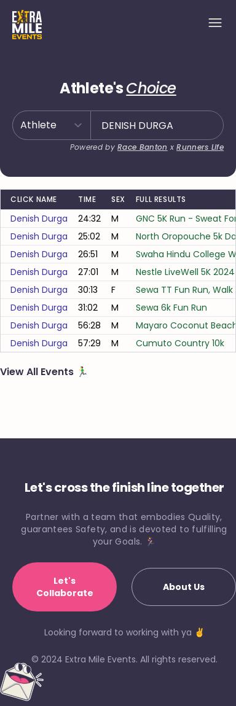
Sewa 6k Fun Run (171, 307)
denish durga (39, 218)
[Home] (27, 24)
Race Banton (142, 147)
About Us (184, 587)
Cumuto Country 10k (180, 343)
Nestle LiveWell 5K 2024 (185, 272)
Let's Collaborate (64, 587)
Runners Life (200, 147)
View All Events (38, 372)
